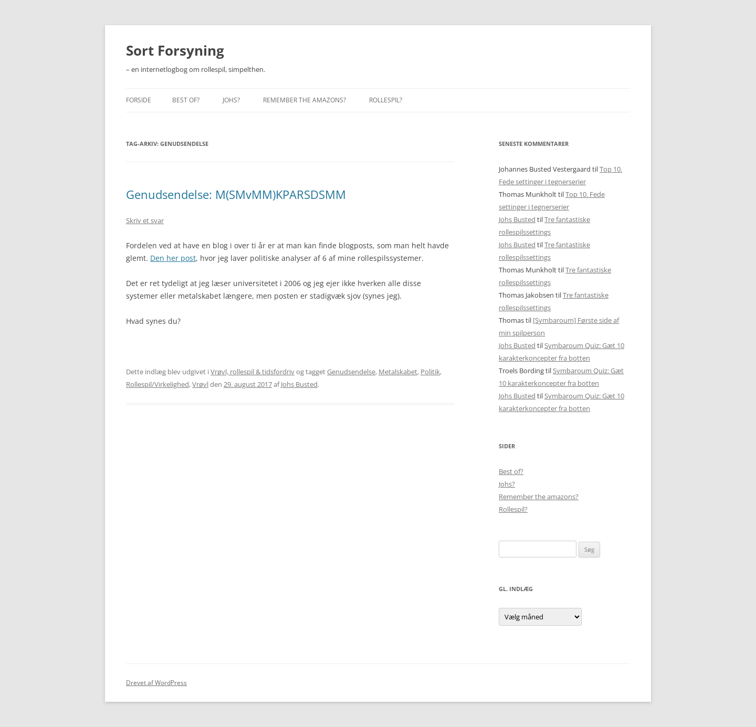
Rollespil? (385, 100)
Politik (430, 371)
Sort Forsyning (175, 50)
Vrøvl (200, 384)
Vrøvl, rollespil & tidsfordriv (253, 371)
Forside (138, 100)
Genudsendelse (351, 371)
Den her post (173, 258)
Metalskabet (398, 371)
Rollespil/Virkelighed (157, 384)
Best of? (186, 100)
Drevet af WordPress (156, 682)
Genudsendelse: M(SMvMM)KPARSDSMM (236, 194)
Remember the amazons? (304, 100)
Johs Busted (299, 384)
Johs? (231, 100)
